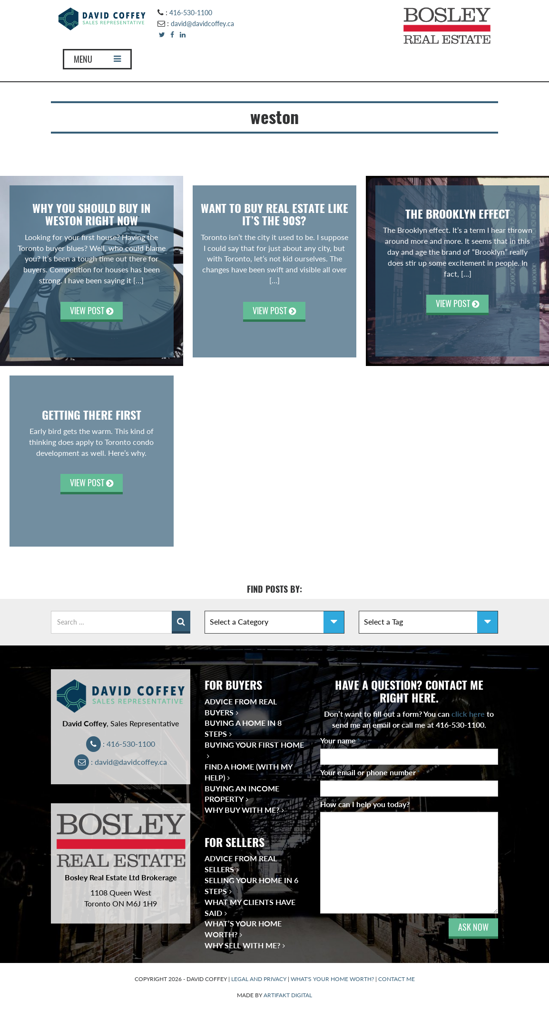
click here (468, 713)
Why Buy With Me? (242, 809)
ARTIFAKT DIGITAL (288, 995)
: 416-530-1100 (120, 743)
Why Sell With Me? (242, 945)
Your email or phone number (370, 772)
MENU (97, 59)
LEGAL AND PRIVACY (258, 978)
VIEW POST (91, 311)
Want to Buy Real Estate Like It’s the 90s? (274, 214)
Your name (340, 740)
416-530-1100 (190, 13)
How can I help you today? (365, 804)
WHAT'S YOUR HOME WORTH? (332, 978)
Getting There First (91, 415)
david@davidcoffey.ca (202, 23)
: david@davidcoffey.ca (120, 761)
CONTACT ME (396, 978)
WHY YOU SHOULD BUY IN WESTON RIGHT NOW (91, 214)
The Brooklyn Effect (457, 213)
